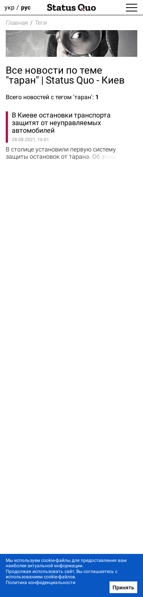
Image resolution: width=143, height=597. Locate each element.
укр (9, 7)
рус (26, 7)
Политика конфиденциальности (41, 582)
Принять (123, 587)
